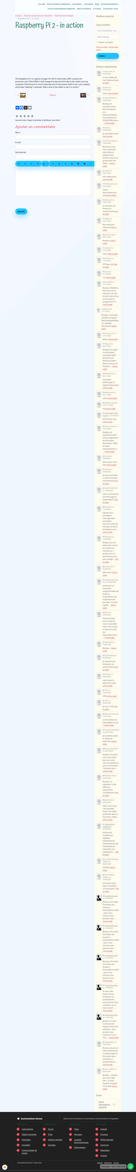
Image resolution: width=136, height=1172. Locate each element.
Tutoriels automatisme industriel (38, 15)
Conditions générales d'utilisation (66, 1169)
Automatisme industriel (109, 821)
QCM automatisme (109, 4)
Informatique (80, 1142)
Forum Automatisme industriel (61, 8)
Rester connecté (106, 42)
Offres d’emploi (107, 1135)
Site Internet (20, 152)
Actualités (26, 1140)
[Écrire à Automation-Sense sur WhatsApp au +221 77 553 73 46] (130, 1166)
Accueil (41, 4)
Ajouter (21, 211)
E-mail (18, 142)
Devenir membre (55, 1135)
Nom (17, 132)
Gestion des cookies (92, 1169)
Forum (51, 1124)
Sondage (52, 1140)
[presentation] (32, 202)
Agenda (103, 1124)
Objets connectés (29, 1129)
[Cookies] (4, 1167)
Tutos (76, 1124)
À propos (104, 1129)
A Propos (97, 8)
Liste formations (84, 8)
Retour (53, 95)
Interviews (26, 1135)
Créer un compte (102, 47)
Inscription (77, 4)
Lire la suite (113, 93)
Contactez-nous (110, 8)
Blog (97, 4)
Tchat (50, 1129)
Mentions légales (42, 1169)
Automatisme (27, 1124)
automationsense (111, 891)
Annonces (104, 1140)
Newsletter (105, 1145)
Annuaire (78, 1129)
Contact (103, 1151)
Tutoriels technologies (64, 15)
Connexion (88, 4)
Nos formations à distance (58, 4)
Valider (101, 56)
